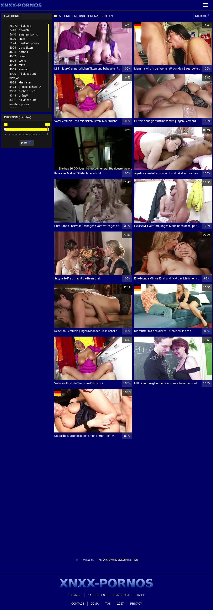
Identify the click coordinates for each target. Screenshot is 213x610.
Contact (77, 603)
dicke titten (21, 47)
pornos (18, 52)
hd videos (20, 26)
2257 (120, 603)
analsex (19, 69)
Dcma (95, 603)
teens (17, 61)
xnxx (17, 39)
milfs (17, 65)
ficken (17, 56)
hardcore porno (24, 43)
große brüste (22, 91)
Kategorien (89, 560)
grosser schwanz (25, 87)
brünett (18, 95)
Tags (140, 595)
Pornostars (120, 595)
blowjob (19, 30)
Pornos (75, 595)
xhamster (20, 82)
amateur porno (23, 34)
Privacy (136, 603)
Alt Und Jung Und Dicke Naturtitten (118, 560)
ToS (108, 603)
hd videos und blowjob (23, 76)
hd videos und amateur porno (23, 102)
